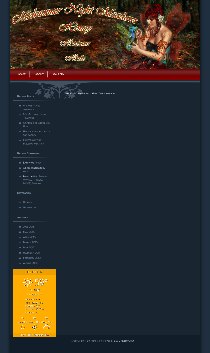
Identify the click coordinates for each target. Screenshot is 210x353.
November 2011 (31, 252)
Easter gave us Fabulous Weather (33, 141)
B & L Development (124, 340)
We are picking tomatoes (32, 107)
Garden (27, 202)
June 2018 (29, 226)
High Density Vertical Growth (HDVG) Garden (35, 180)
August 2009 (30, 263)
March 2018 (30, 242)
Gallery (58, 74)
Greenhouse (29, 207)
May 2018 (29, 232)
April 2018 (29, 237)
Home (22, 74)
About (39, 74)
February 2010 (32, 258)
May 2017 (28, 247)
